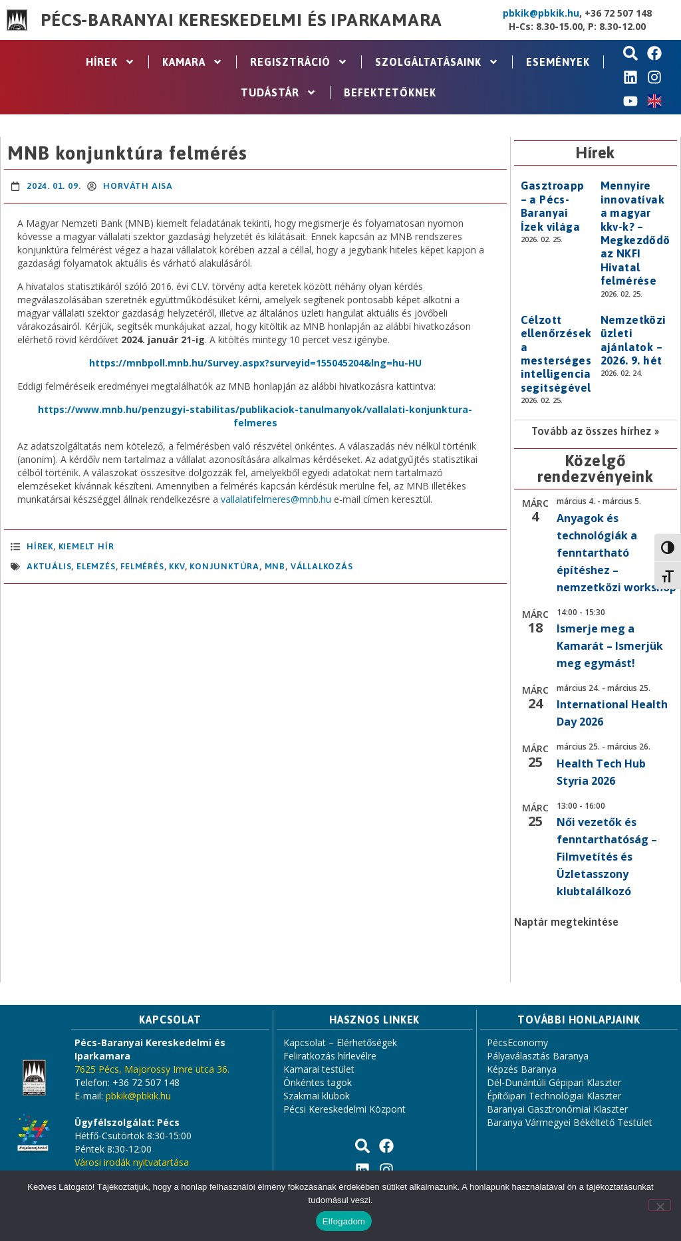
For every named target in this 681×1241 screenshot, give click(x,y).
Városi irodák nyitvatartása (131, 1162)
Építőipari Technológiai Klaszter (554, 1095)
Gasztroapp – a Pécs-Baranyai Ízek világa (553, 206)
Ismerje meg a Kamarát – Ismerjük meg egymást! (610, 645)
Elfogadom (344, 1221)
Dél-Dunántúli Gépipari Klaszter (554, 1082)
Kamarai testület (318, 1069)
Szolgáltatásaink (437, 62)
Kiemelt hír (86, 546)
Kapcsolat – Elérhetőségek (340, 1042)
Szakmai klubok (316, 1095)
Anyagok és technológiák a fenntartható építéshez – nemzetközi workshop (616, 553)
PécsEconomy (517, 1042)
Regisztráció (299, 62)
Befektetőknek (390, 92)
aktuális (49, 566)
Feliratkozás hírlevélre (329, 1055)
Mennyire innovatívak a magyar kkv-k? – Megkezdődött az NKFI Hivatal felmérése (640, 233)
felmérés (142, 566)
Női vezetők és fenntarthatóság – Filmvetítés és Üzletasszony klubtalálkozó (607, 856)
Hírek (110, 62)
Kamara (192, 62)
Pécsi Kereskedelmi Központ (344, 1109)
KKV (176, 566)
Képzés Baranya (522, 1069)
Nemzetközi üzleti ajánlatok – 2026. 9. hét (633, 340)
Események (558, 62)
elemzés (96, 566)
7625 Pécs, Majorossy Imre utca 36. (151, 1069)
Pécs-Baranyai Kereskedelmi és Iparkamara (241, 20)
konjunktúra (224, 566)
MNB (275, 566)
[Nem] (659, 1205)
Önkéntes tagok (317, 1082)
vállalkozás (322, 566)
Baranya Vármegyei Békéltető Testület (569, 1122)
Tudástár (279, 92)
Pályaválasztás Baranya (538, 1055)
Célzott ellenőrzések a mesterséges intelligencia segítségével (556, 353)
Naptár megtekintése (566, 922)
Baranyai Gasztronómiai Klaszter (557, 1109)
